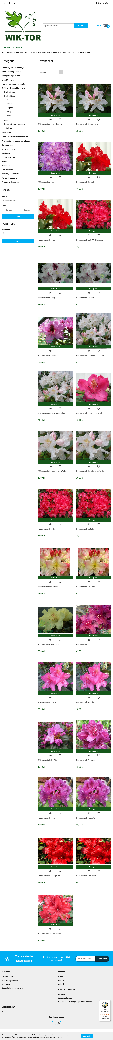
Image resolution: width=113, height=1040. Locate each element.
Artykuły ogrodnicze (10, 174)
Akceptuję (87, 1036)
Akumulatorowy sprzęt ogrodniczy (16, 141)
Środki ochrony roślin (11, 72)
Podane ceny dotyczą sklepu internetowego (75, 1002)
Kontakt (61, 981)
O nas (60, 977)
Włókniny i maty (9, 149)
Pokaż (18, 241)
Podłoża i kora (8, 157)
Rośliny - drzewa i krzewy (13, 88)
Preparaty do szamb (10, 182)
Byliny (9, 112)
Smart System (8, 80)
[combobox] (50, 72)
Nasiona (6, 153)
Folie (4, 161)
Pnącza (10, 115)
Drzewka (10, 104)
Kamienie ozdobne (9, 178)
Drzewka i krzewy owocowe (15, 124)
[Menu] (109, 1001)
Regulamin (6, 984)
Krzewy (10, 100)
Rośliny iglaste (10, 92)
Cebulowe (8, 128)
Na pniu (10, 108)
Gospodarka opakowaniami (12, 988)
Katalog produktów (13, 47)
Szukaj (17, 216)
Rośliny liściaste (11, 96)
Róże (6, 120)
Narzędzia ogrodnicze (11, 76)
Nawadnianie (8, 133)
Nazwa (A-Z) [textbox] (43, 72)
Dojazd (61, 984)
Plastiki (6, 165)
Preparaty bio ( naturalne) (13, 68)
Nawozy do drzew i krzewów (14, 84)
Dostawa (61, 994)
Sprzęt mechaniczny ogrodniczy (16, 137)
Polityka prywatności (10, 981)
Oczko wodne (8, 170)
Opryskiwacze (8, 145)
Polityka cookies (8, 977)
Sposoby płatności (65, 998)
